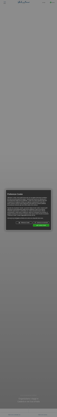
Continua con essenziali (41, 222)
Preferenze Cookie (24, 222)
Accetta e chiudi (41, 225)
